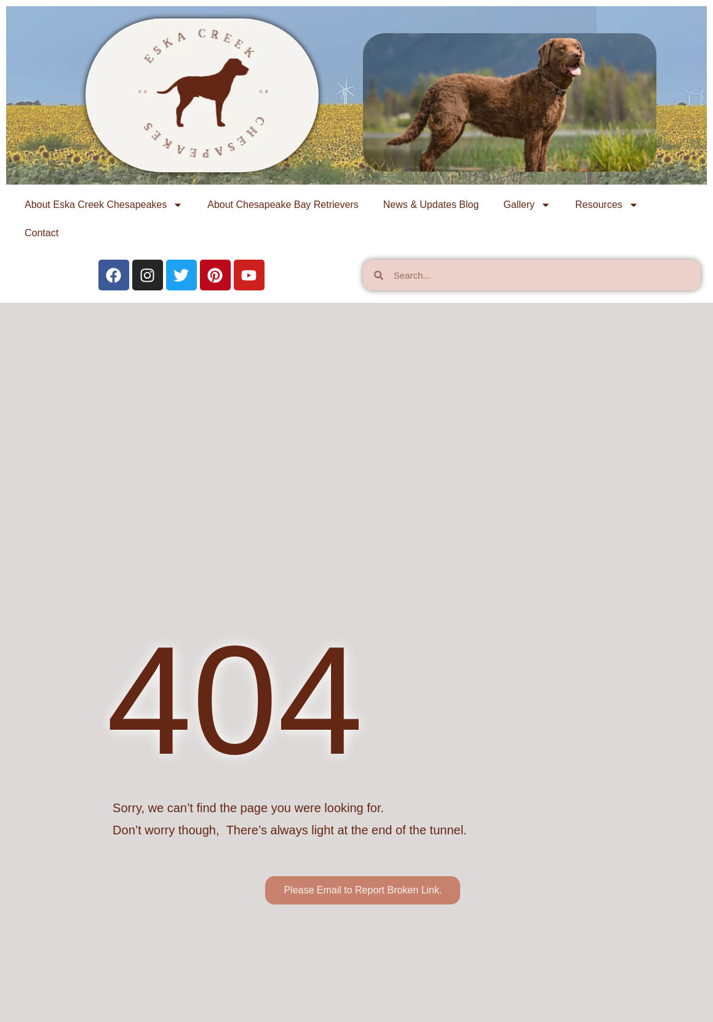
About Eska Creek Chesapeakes (104, 205)
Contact (41, 233)
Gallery (527, 205)
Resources (606, 205)
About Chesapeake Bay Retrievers (282, 204)
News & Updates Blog (431, 204)
